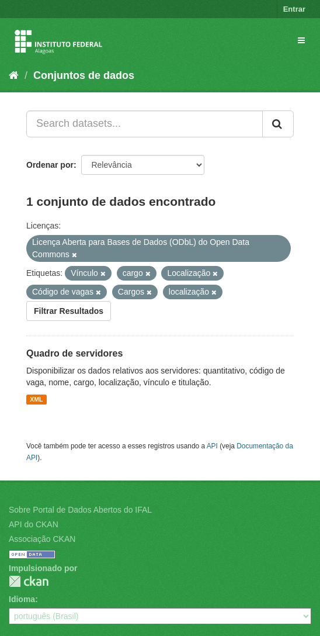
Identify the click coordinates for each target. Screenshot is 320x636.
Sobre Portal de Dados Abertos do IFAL (80, 509)
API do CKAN (33, 524)
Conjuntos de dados (83, 75)
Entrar (294, 9)
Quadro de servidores (74, 353)
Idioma (22, 599)
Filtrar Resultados (68, 311)
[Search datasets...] (144, 123)
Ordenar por (50, 165)
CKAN (28, 581)
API (212, 446)
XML (36, 399)
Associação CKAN (42, 539)
